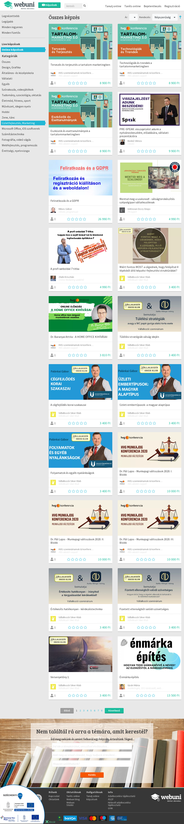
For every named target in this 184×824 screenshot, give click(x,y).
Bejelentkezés (152, 6)
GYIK (110, 808)
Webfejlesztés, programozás (19, 145)
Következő (114, 710)
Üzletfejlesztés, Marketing (18, 123)
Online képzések (12, 49)
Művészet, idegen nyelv (16, 106)
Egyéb (6, 84)
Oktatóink (54, 799)
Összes (6, 62)
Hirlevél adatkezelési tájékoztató (119, 804)
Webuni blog (73, 799)
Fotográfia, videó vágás (16, 139)
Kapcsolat (54, 796)
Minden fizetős (11, 32)
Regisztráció (172, 6)
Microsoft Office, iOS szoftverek (21, 128)
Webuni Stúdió (70, 804)
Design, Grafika (11, 67)
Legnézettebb (10, 16)
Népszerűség (165, 17)
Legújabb (7, 21)
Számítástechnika (13, 134)
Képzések (49, 5)
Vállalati (7, 78)
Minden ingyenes (12, 27)
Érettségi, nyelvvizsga (15, 151)
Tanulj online (113, 6)
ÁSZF (111, 799)
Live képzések (11, 44)
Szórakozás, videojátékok (17, 89)
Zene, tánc (8, 117)
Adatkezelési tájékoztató (121, 796)
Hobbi (5, 112)
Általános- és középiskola (18, 73)
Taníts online (132, 6)
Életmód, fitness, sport (16, 100)
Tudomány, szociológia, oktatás (21, 95)
